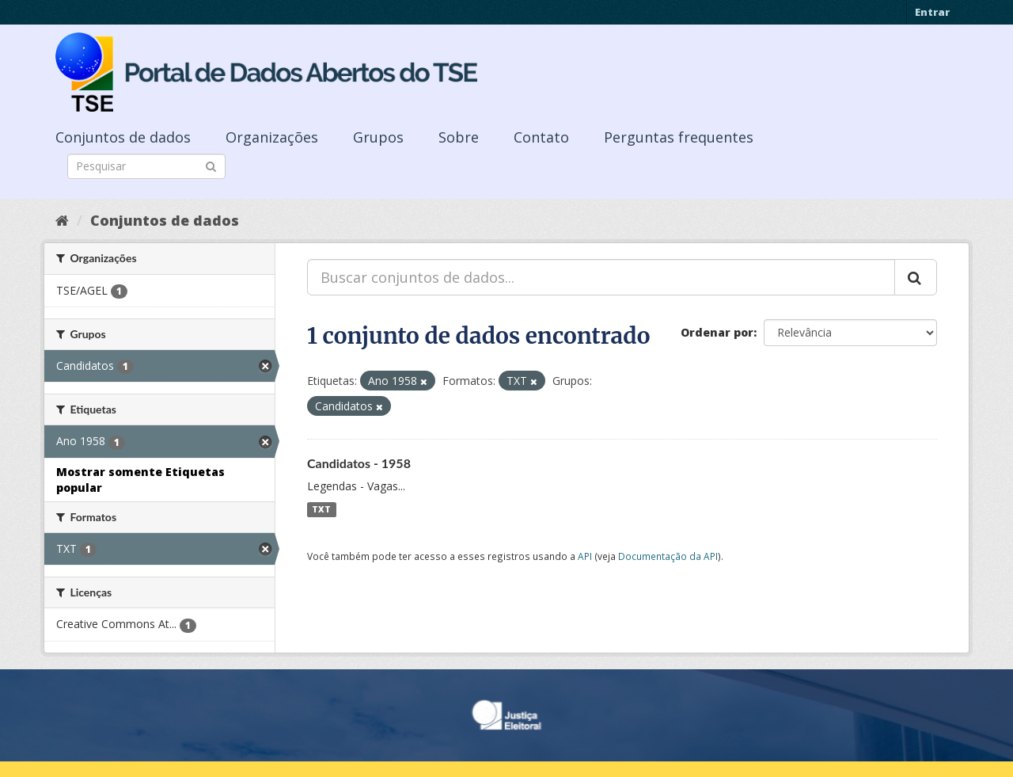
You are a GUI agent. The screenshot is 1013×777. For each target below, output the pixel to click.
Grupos (378, 137)
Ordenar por (717, 332)
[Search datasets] (146, 166)
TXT (321, 509)
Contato (541, 137)
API (585, 556)
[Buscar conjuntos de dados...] (601, 277)
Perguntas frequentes (678, 137)
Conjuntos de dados (123, 137)
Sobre (458, 137)
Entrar (932, 12)
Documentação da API (668, 556)
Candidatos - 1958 (359, 462)
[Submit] (211, 165)
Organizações (272, 137)
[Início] (62, 220)
